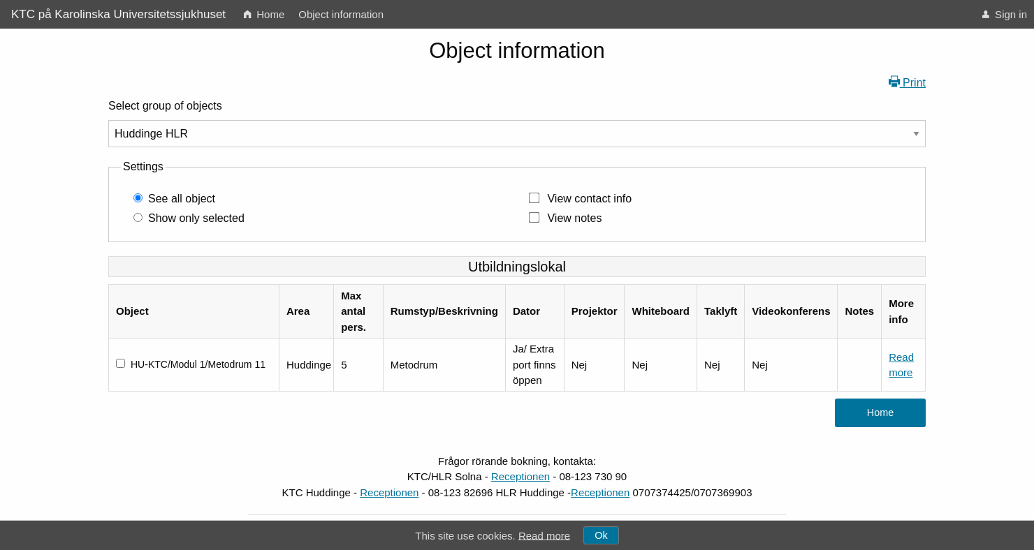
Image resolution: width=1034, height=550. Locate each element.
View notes (574, 218)
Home (264, 14)
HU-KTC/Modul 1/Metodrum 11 (198, 364)
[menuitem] (264, 14)
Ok (601, 535)
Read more (544, 535)
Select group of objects (165, 106)
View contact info (589, 199)
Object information (341, 14)
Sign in (1004, 14)
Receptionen (520, 476)
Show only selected (196, 218)
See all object (181, 199)
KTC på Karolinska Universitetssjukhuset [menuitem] (118, 14)
